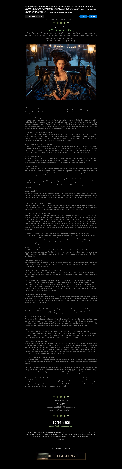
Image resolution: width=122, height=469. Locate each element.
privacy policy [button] (70, 6)
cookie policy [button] (75, 8)
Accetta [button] (93, 16)
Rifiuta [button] (83, 16)
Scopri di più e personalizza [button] (34, 16)
